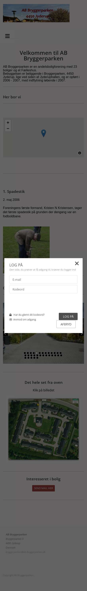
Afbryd (66, 324)
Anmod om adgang (24, 319)
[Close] (77, 264)
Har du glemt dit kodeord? (29, 314)
